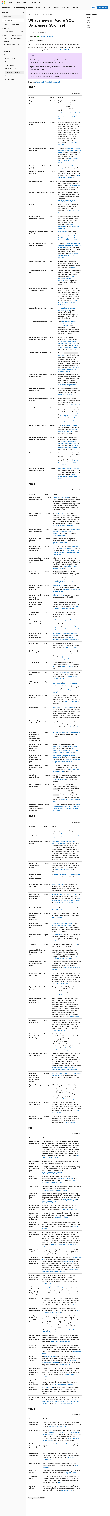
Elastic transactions (47, 1387)
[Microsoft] (3, 2)
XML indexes (55, 941)
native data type (64, 672)
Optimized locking (57, 917)
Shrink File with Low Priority (60, 1050)
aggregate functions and (67, 323)
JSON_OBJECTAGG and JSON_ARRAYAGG (66, 684)
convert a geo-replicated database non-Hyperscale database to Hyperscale (69, 150)
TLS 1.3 (55, 666)
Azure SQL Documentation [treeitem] (12, 24)
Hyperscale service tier (61, 1217)
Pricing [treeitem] (7, 62)
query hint (61, 355)
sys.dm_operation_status (65, 1178)
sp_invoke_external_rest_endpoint (62, 925)
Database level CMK (58, 884)
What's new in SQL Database (57, 1432)
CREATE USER (60, 513)
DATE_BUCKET (62, 1190)
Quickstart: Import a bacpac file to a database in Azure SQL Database (69, 463)
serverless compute (69, 1122)
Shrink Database (69, 1048)
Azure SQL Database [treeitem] (13, 72)
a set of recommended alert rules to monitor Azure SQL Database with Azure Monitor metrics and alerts (66, 836)
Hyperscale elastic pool (67, 548)
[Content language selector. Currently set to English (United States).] (11, 1512)
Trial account (102, 7)
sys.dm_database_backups (69, 425)
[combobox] (13, 16)
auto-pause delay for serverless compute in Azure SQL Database (66, 531)
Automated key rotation (70, 1209)
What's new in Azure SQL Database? (47, 82)
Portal (93, 7)
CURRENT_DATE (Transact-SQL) (63, 582)
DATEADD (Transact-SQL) (66, 394)
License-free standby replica (71, 701)
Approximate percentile (58, 1030)
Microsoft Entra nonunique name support (65, 525)
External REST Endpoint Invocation (62, 923)
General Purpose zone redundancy (61, 1341)
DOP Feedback (62, 232)
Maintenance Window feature (64, 1444)
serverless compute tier (59, 535)
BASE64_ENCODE (60, 875)
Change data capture (70, 1473)
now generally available (67, 707)
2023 (88, 23)
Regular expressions (67, 113)
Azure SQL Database (47, 36)
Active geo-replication (48, 1287)
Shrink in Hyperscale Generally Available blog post (69, 476)
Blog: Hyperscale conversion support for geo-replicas (68, 160)
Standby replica (74, 727)
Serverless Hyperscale (59, 779)
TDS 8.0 (75, 944)
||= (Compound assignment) (61, 659)
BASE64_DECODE (74, 875)
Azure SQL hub (74, 185)
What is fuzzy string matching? (67, 385)
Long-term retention (57, 894)
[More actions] (80, 14)
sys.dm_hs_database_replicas (67, 201)
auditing (73, 1254)
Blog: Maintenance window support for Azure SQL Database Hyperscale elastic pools (66, 552)
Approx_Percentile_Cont (69, 1200)
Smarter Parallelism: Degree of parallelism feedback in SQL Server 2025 (68, 238)
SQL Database (49, 14)
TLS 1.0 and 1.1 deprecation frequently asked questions (68, 279)
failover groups (61, 1287)
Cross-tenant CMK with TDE (60, 983)
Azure (30, 14)
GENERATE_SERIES (48, 1190)
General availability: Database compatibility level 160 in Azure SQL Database (66, 628)
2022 (88, 25)
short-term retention (72, 894)
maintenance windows (73, 732)
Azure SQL (38, 14)
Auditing (73, 267)
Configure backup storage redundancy (62, 1384)
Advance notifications (59, 732)
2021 (88, 28)
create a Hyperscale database (63, 1403)
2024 (88, 20)
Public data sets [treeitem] (10, 58)
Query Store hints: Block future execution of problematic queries (68, 369)
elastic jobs (63, 843)
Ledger (72, 1304)
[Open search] (106, 2)
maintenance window (59, 746)
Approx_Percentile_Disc (49, 1202)
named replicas (46, 1283)
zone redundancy (68, 1261)
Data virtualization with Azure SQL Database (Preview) (67, 302)
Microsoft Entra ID (57, 910)
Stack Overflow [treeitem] (9, 65)
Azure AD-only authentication (57, 1426)
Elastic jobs (56, 707)
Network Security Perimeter (61, 497)
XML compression (57, 935)
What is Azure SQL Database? (64, 50)
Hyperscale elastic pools (60, 543)
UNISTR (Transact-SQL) (73, 647)
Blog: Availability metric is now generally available (68, 420)
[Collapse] (23, 13)
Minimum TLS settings (66, 666)
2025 (88, 18)
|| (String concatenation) (69, 657)
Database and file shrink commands (68, 468)
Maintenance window (59, 585)
